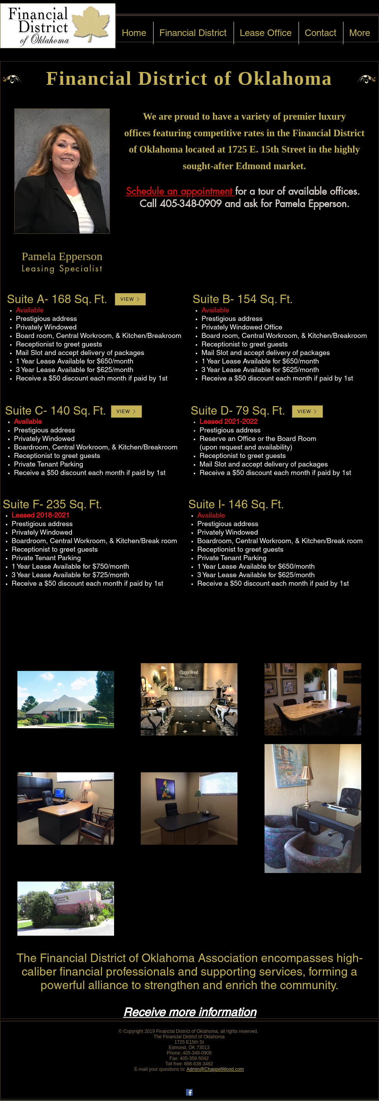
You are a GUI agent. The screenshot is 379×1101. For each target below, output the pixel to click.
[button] (130, 299)
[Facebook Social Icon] (189, 1092)
